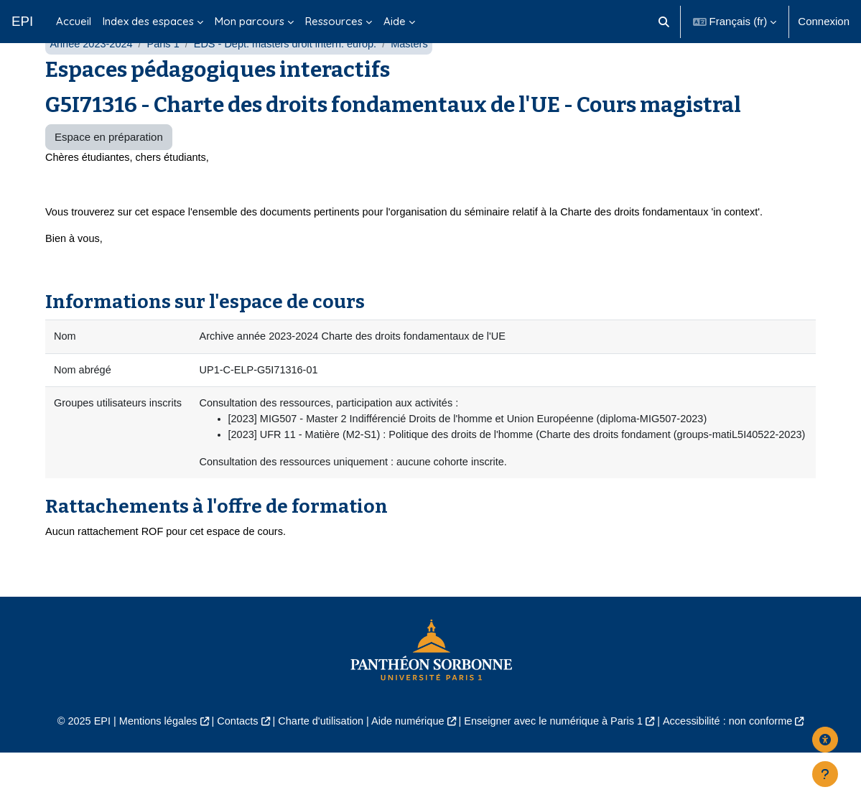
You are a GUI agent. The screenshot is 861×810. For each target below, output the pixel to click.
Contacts (231, 778)
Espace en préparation (109, 170)
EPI (22, 21)
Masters (420, 77)
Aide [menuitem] (394, 21)
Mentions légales (149, 778)
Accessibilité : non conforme (737, 778)
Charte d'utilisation (317, 778)
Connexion (824, 21)
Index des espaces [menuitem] (148, 21)
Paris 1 (167, 77)
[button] (664, 21)
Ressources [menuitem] (334, 21)
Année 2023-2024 (92, 77)
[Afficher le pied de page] (825, 774)
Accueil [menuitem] (73, 21)
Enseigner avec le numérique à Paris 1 (557, 778)
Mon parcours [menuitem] (249, 21)
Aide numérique (407, 778)
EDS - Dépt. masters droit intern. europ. (292, 77)
